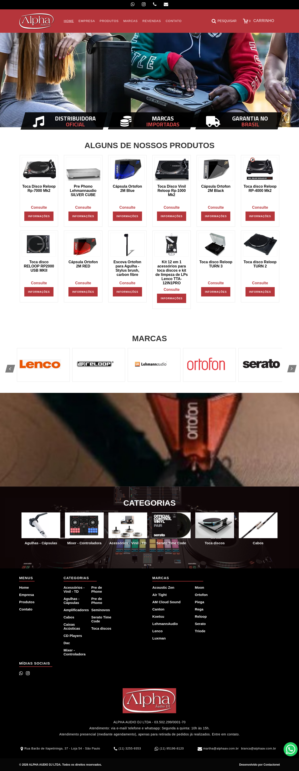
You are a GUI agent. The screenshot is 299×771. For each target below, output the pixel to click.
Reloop (201, 616)
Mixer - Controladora (74, 652)
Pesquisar (224, 21)
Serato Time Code (101, 619)
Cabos (69, 617)
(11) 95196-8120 (172, 748)
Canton (158, 609)
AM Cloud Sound (166, 602)
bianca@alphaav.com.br (258, 748)
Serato (200, 624)
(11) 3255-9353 (129, 748)
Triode (200, 631)
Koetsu (158, 616)
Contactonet (271, 764)
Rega (199, 609)
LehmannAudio (165, 624)
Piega (199, 602)
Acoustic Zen (163, 587)
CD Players (73, 636)
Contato (25, 609)
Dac (67, 643)
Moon (199, 587)
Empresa (26, 595)
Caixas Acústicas (72, 626)
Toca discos (101, 628)
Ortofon (201, 595)
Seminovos (100, 610)
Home (24, 587)
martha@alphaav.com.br (221, 748)
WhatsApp (291, 749)
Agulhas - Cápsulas (71, 601)
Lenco (157, 631)
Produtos (27, 602)
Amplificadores (75, 610)
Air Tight (159, 595)
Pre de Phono (96, 601)
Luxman (159, 638)
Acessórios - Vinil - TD (74, 589)
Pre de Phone (96, 589)
